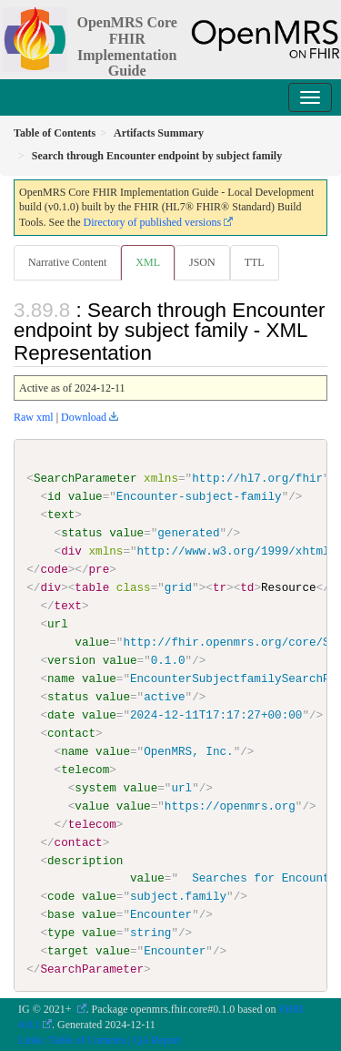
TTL (255, 262)
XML (147, 262)
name (61, 678)
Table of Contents (86, 1039)
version (71, 660)
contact (71, 733)
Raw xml (34, 417)
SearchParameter (85, 478)
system (95, 787)
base (61, 914)
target (67, 951)
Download (83, 417)
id (54, 496)
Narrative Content (67, 262)
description (85, 860)
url (57, 624)
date (61, 715)
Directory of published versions (152, 222)
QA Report (157, 1039)
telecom (85, 768)
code (61, 896)
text (61, 514)
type (61, 932)
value (85, 496)
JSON (202, 262)
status (81, 533)
